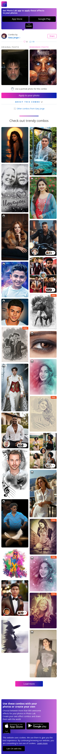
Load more (29, 683)
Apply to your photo (29, 95)
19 (32, 41)
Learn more (42, 743)
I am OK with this (13, 748)
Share (52, 36)
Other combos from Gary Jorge (29, 108)
